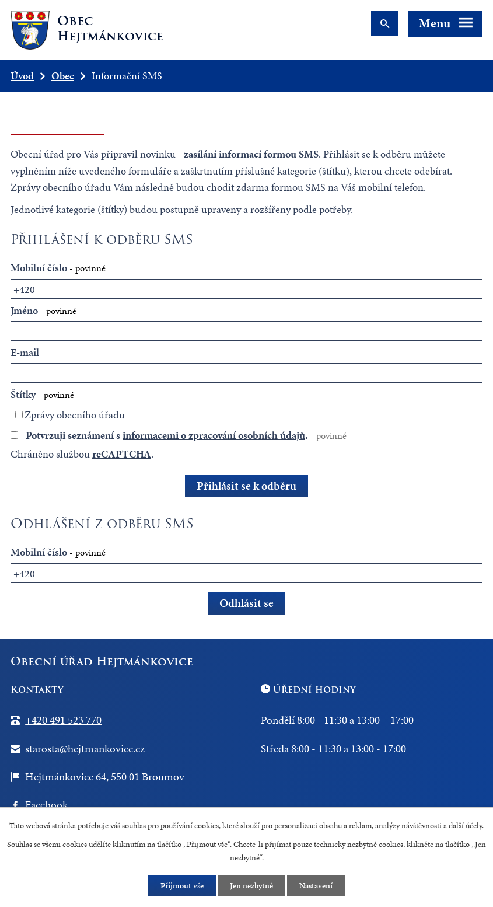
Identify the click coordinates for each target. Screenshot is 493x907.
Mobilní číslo (58, 267)
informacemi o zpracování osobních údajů (214, 435)
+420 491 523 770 (63, 720)
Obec (62, 75)
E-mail (25, 352)
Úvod (22, 75)
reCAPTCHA (121, 453)
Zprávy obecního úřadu (75, 414)
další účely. (466, 825)
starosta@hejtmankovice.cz (85, 748)
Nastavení (316, 885)
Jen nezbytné (251, 885)
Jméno (43, 310)
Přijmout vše (182, 885)
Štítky (42, 394)
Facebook (46, 804)
